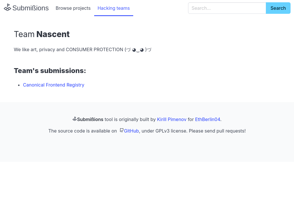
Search (278, 8)
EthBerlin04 (207, 119)
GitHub (131, 131)
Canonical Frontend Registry (53, 85)
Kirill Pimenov (171, 119)
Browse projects (73, 8)
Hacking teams (114, 8)
